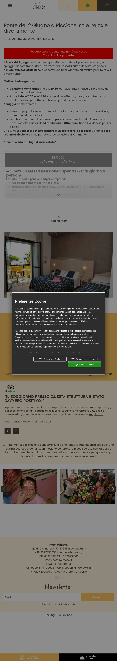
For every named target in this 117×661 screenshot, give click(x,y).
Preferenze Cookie (50, 359)
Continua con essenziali (84, 359)
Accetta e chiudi (84, 364)
